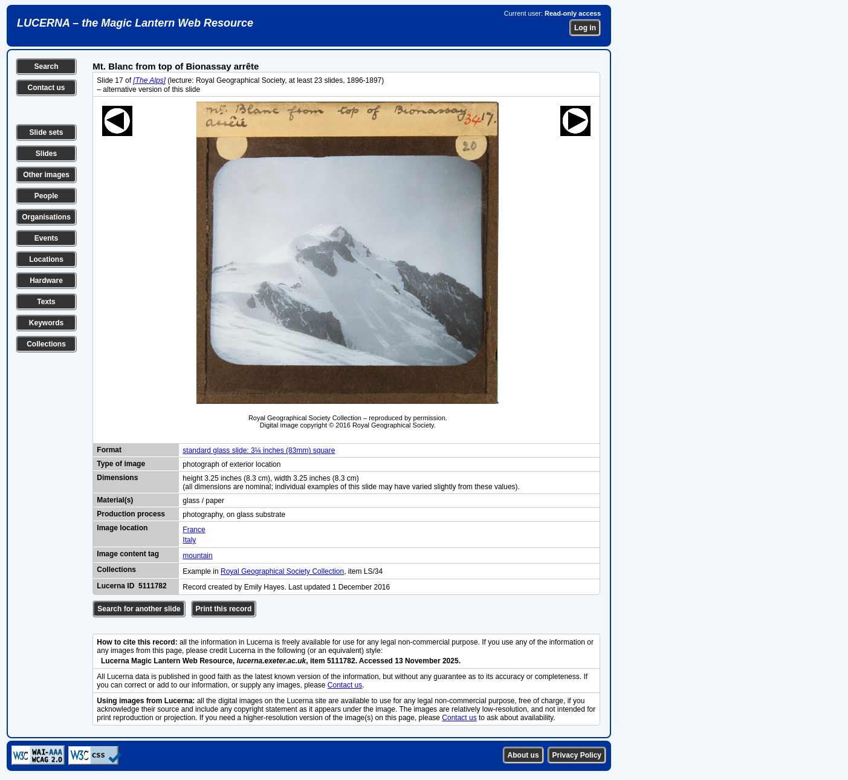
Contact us (46, 87)
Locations (46, 259)
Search (46, 66)
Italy (189, 540)
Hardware (46, 280)
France (194, 529)
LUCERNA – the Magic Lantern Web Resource (135, 23)
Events (46, 238)
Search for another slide (138, 609)
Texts (46, 301)
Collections (46, 344)
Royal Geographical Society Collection (282, 571)
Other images (46, 175)
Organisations (46, 217)
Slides (46, 153)
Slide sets (46, 132)
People (46, 196)
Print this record (224, 609)
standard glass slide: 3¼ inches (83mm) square (259, 450)
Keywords (46, 323)
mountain (197, 555)
